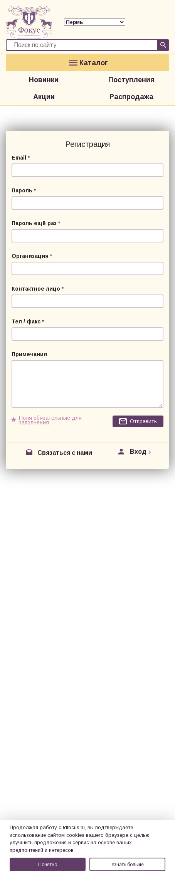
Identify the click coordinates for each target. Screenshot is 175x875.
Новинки (44, 80)
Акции (44, 97)
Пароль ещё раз (34, 223)
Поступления (131, 80)
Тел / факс (26, 321)
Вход (138, 452)
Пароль (22, 190)
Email (19, 158)
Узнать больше (127, 864)
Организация (30, 256)
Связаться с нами (64, 452)
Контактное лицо (36, 289)
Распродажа (131, 97)
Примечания (29, 354)
